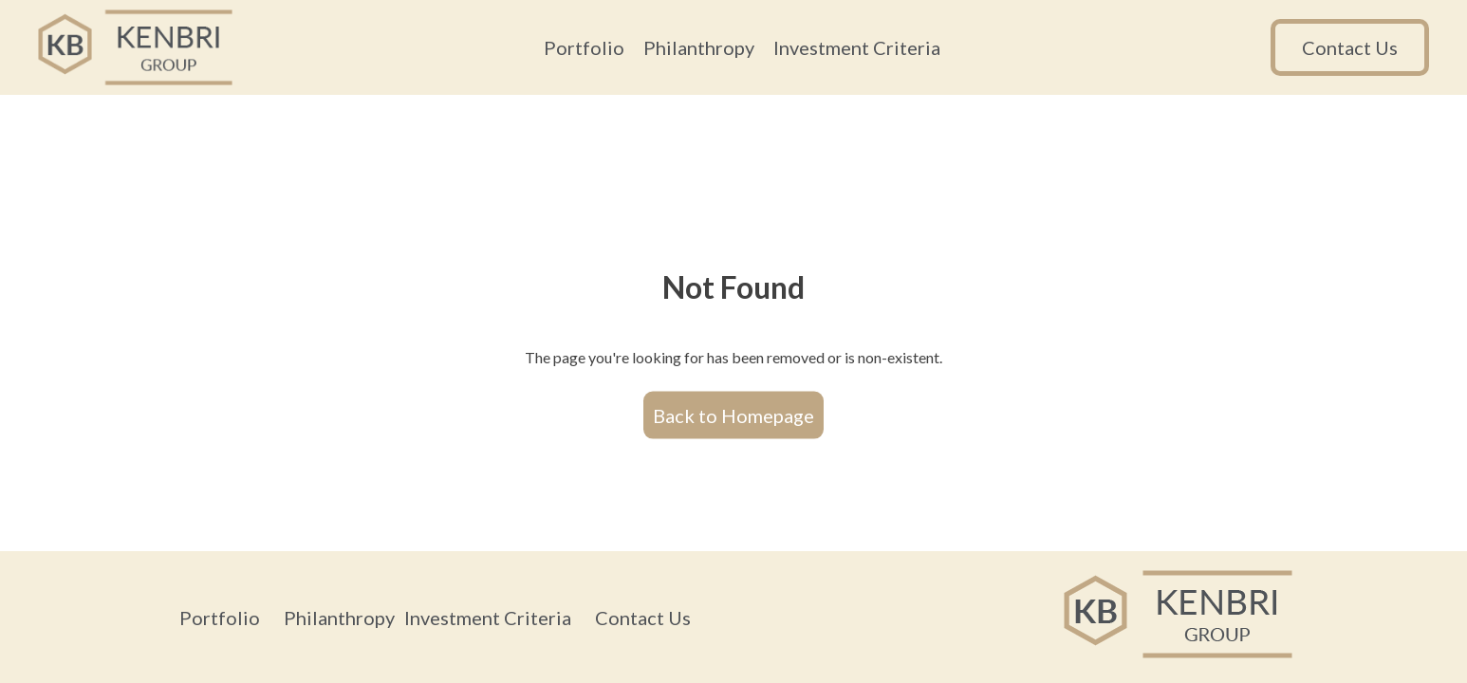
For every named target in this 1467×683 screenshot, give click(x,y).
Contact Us (1350, 47)
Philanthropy (698, 47)
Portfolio (584, 47)
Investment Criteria (856, 47)
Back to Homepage (733, 414)
